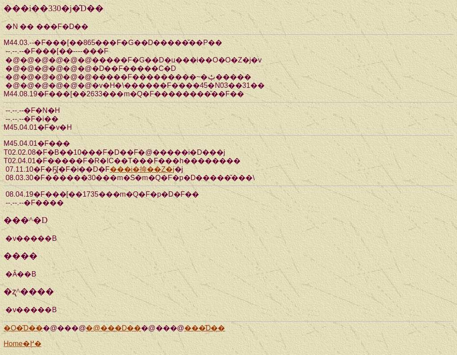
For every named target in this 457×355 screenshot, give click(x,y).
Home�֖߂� (23, 343)
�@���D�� (113, 328)
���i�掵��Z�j (142, 169)
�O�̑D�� (23, 328)
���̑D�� (204, 328)
